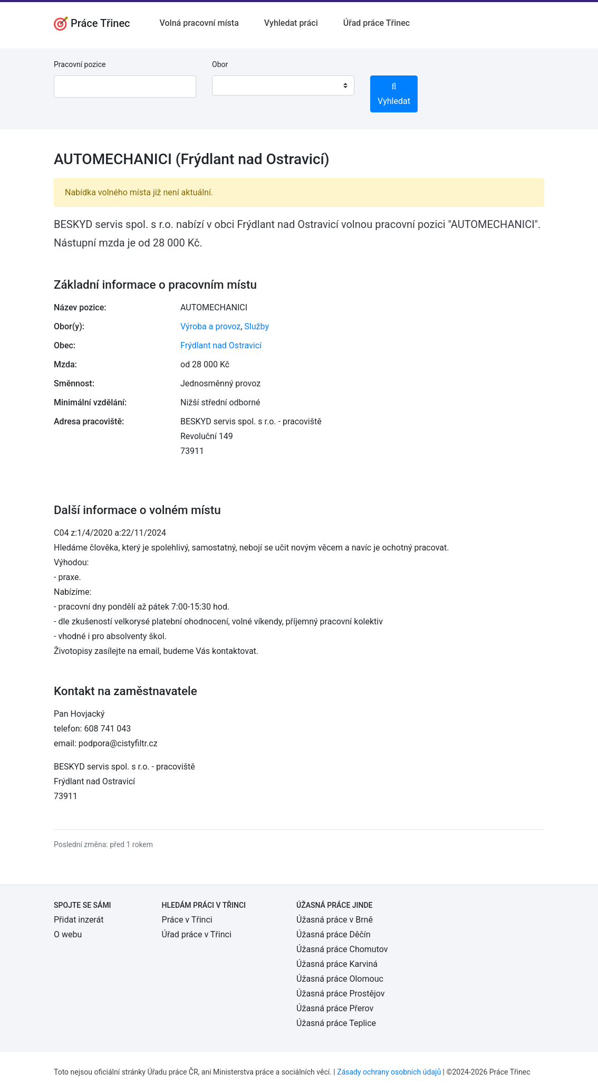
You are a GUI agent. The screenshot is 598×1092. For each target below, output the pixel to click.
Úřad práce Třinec (376, 23)
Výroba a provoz (210, 326)
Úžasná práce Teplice (336, 1023)
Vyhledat (394, 94)
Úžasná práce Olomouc (339, 979)
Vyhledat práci (291, 23)
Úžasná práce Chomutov (342, 949)
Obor (220, 64)
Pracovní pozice (79, 64)
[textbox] (234, 85)
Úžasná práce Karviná (337, 964)
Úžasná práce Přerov (334, 1008)
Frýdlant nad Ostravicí (221, 345)
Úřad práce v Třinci (197, 934)
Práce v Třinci (187, 920)
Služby (256, 326)
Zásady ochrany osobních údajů (389, 1072)
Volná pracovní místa (199, 23)
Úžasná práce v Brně (334, 920)
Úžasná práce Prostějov (340, 994)
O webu (68, 934)
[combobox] (283, 85)
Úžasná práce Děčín (333, 934)
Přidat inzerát (78, 920)
